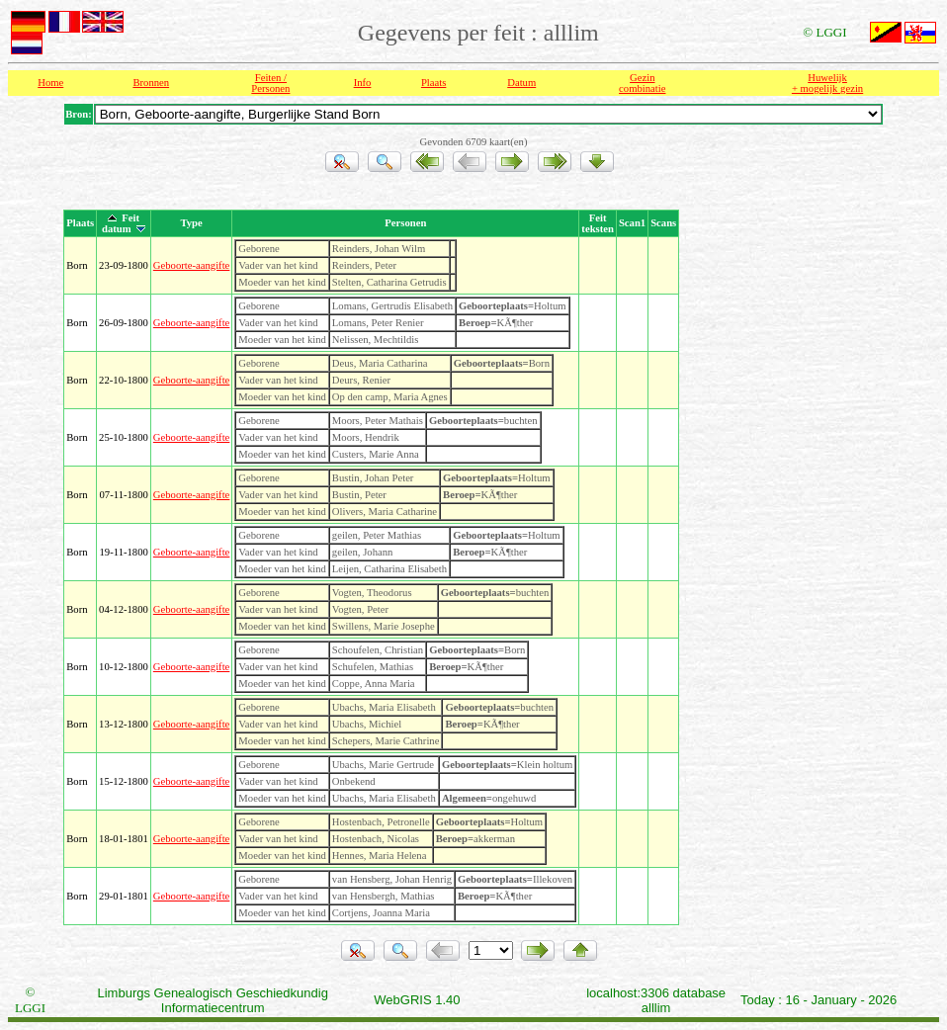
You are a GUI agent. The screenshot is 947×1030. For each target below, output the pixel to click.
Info (363, 82)
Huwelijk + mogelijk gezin (827, 83)
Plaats (433, 82)
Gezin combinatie (642, 83)
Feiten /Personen (270, 83)
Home (50, 82)
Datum (521, 82)
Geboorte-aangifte (191, 265)
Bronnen (150, 82)
